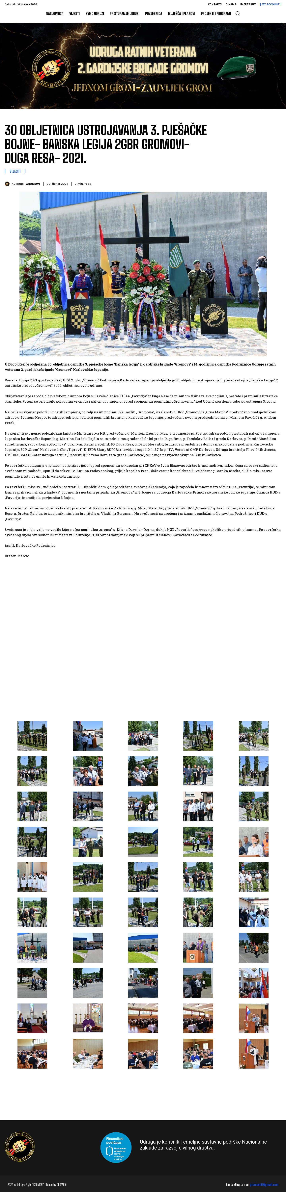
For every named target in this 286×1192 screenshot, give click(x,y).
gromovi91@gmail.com (264, 1184)
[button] (237, 13)
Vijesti (15, 171)
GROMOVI (33, 184)
